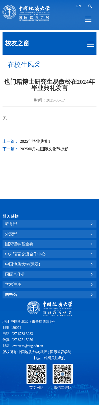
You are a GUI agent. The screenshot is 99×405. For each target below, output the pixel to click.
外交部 (11, 234)
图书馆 (11, 294)
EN (78, 6)
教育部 (11, 223)
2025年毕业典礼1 (35, 141)
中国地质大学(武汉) (22, 264)
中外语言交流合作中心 (25, 254)
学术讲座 (13, 284)
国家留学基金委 (19, 244)
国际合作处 (15, 274)
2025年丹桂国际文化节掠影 (44, 149)
